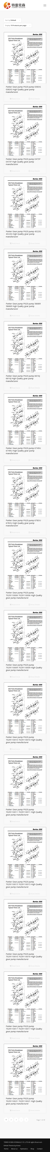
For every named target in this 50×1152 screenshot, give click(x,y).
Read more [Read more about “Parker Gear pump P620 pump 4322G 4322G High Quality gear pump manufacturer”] (15, 243)
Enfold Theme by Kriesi (12, 1145)
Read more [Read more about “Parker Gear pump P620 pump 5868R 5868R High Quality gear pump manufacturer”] (15, 316)
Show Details (34, 99)
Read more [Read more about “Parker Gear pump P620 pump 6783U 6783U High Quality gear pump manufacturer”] (15, 532)
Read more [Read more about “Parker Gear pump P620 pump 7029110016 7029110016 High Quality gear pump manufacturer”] (15, 966)
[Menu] (44, 5)
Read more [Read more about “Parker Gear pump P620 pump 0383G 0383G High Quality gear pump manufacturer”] (15, 99)
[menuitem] (44, 5)
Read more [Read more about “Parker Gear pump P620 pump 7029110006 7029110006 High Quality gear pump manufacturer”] (15, 605)
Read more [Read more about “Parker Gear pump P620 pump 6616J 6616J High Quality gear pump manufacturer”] (15, 388)
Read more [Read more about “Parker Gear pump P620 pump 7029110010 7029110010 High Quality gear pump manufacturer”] (15, 749)
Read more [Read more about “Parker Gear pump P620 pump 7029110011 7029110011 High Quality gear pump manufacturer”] (15, 821)
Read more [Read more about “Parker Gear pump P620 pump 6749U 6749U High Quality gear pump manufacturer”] (15, 460)
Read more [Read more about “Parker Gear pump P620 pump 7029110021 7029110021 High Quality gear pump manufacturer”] (15, 1110)
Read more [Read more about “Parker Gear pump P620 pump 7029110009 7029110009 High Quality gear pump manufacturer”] (15, 677)
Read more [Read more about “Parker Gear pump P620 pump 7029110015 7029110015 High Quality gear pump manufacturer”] (15, 894)
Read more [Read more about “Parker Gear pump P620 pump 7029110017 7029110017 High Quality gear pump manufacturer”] (15, 1038)
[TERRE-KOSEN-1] (21, 5)
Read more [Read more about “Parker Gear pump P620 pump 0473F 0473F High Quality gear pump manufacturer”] (15, 171)
